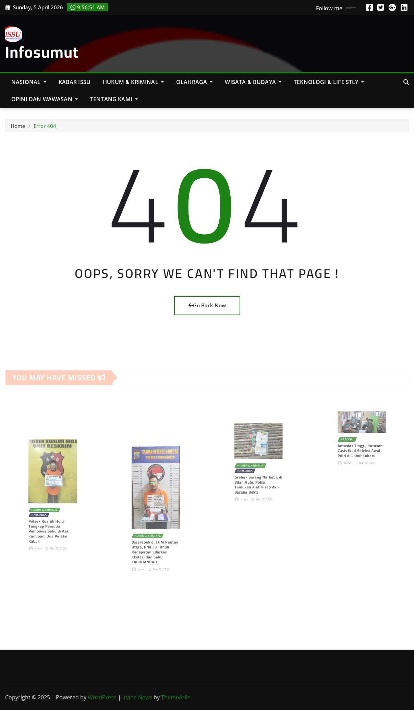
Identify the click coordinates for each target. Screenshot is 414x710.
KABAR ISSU (75, 82)
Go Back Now (207, 305)
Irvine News (137, 697)
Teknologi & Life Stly (329, 82)
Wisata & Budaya (253, 82)
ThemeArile (176, 697)
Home (18, 128)
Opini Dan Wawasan (44, 99)
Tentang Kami (114, 99)
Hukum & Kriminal (133, 82)
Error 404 (45, 128)
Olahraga (194, 82)
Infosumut (42, 52)
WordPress (102, 697)
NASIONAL (28, 82)
